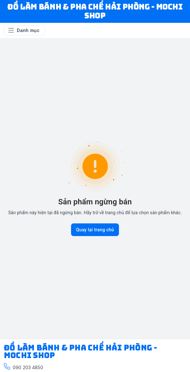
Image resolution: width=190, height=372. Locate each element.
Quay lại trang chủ (95, 229)
